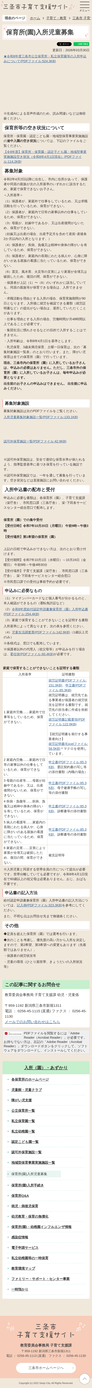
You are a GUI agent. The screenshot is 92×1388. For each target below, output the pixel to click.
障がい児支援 (21, 1100)
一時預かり (19, 1289)
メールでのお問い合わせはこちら (32, 1022)
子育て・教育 (56, 18)
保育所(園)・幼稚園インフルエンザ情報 (41, 1227)
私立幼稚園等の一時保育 (29, 1258)
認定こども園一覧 (25, 1142)
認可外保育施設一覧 (26, 1152)
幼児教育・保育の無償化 (29, 1216)
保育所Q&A (20, 1196)
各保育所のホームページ (30, 1079)
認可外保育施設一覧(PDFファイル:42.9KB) (35, 441)
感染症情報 (19, 1237)
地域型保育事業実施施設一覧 (33, 1162)
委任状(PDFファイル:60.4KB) (32, 654)
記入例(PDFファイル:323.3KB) (39, 905)
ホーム (35, 18)
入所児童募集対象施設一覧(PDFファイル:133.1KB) (41, 417)
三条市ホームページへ (46, 1368)
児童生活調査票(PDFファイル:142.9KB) (41, 632)
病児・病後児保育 (24, 1206)
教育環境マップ (23, 1268)
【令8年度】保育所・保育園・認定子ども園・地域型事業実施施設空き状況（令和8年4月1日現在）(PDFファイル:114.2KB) (45, 156)
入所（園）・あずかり (46, 1067)
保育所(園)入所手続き (27, 1185)
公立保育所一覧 (23, 1110)
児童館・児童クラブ (26, 1090)
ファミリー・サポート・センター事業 (40, 1279)
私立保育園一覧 (23, 1121)
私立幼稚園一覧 (23, 1131)
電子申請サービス (25, 1248)
